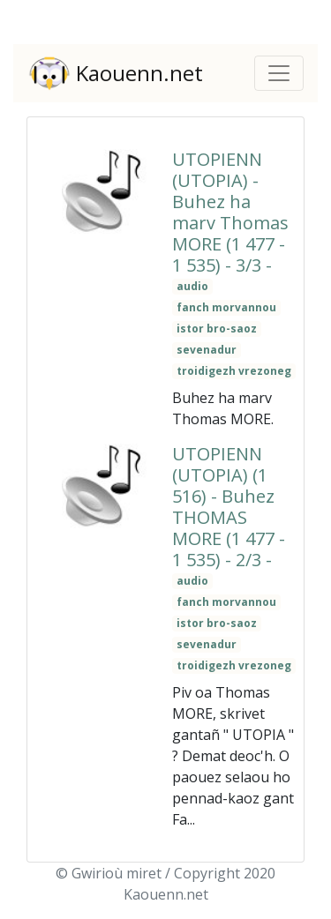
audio (192, 286)
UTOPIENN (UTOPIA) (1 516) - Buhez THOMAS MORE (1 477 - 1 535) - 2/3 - (228, 507)
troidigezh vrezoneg (234, 370)
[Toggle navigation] (279, 73)
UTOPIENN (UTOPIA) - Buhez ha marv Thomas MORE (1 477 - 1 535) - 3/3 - (230, 212)
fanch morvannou (226, 307)
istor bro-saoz (217, 328)
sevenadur (207, 349)
